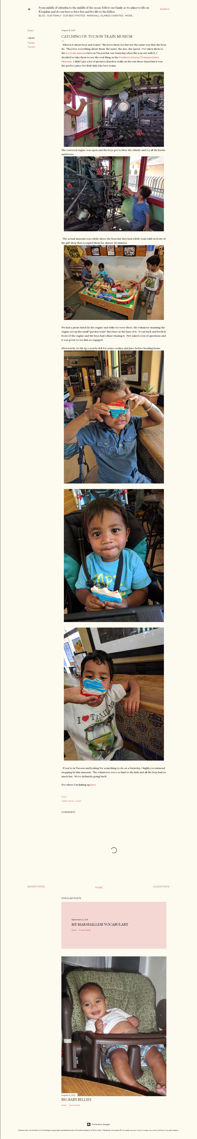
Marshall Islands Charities (105, 15)
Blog (42, 15)
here (93, 784)
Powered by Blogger (98, 1124)
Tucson (31, 46)
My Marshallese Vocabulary (99, 924)
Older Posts (161, 886)
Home (99, 887)
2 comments (74, 1105)
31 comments (85, 930)
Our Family (54, 15)
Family (31, 42)
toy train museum (76, 53)
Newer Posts (36, 886)
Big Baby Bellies (76, 1099)
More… (129, 15)
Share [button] (31, 30)
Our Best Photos (74, 15)
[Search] (164, 9)
